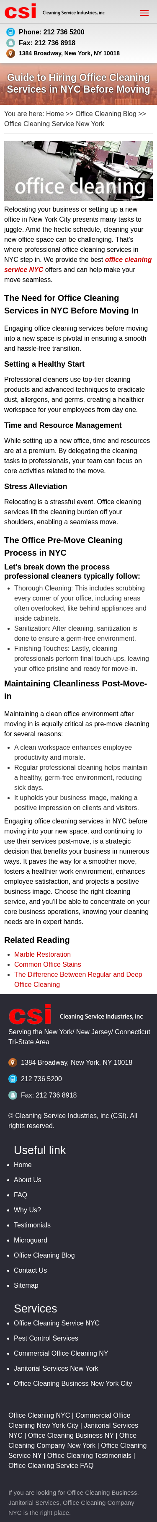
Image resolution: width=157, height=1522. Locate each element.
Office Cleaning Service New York (54, 123)
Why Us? (27, 1210)
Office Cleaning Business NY (71, 1435)
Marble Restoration (42, 954)
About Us (27, 1179)
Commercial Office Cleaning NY (61, 1353)
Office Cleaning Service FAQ (50, 1465)
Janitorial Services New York (56, 1368)
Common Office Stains (47, 964)
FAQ (20, 1194)
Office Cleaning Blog (105, 113)
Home (55, 113)
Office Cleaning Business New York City (73, 1383)
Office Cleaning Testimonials (89, 1455)
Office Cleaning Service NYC (57, 1323)
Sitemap (26, 1285)
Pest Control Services (46, 1338)
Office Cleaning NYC (39, 1415)
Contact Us (30, 1270)
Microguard (30, 1240)
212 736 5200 (41, 1078)
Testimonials (32, 1225)
